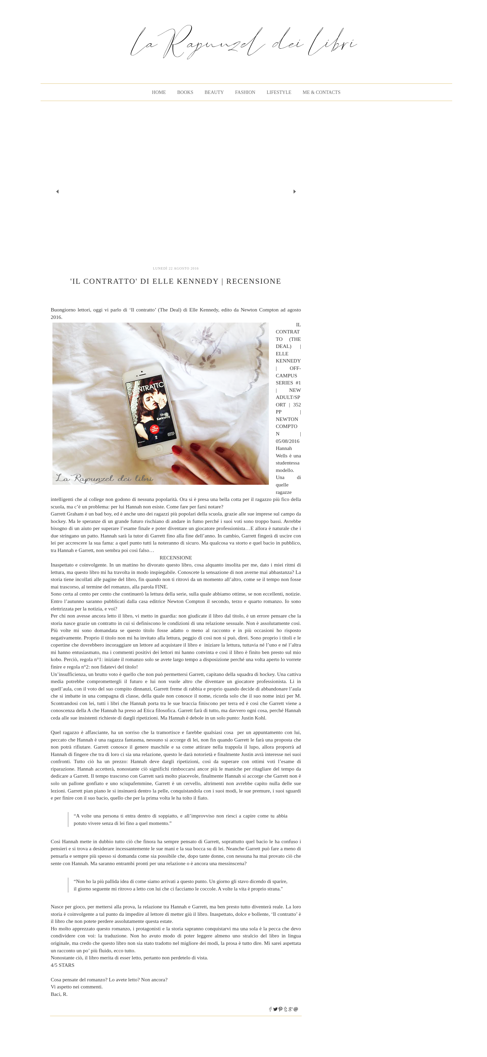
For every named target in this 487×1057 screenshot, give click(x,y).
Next (294, 191)
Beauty (214, 92)
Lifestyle (278, 92)
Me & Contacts (322, 92)
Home (159, 92)
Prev (57, 191)
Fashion (245, 92)
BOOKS (185, 92)
